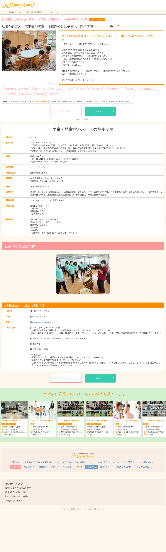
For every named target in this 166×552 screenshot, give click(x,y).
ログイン (55, 467)
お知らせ (60, 462)
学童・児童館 (56, 89)
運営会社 (16, 462)
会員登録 (43, 467)
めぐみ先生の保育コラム (79, 462)
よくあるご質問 (101, 462)
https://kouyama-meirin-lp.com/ (43, 322)
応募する (99, 111)
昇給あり (70, 89)
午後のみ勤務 (9, 94)
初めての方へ (29, 467)
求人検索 (11, 12)
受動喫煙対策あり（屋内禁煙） (16, 89)
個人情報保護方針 (44, 462)
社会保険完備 (97, 89)
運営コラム (133, 462)
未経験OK (40, 94)
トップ (3, 12)
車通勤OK (130, 89)
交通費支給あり (114, 89)
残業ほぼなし (25, 94)
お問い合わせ (148, 462)
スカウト (79, 467)
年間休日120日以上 (147, 89)
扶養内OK (54, 94)
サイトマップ (117, 462)
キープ (68, 111)
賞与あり (83, 89)
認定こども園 (39, 89)
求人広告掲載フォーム (146, 467)
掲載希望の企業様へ (124, 467)
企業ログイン (105, 467)
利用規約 (28, 462)
